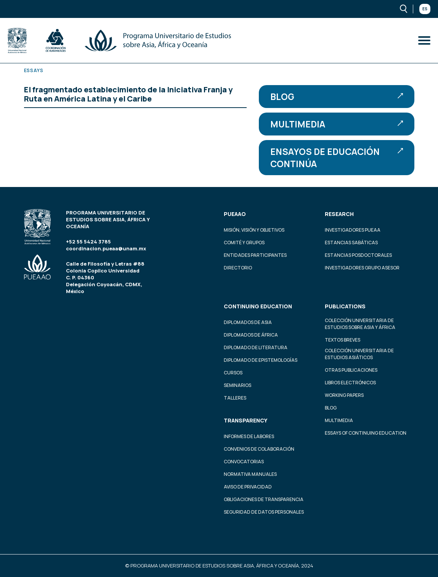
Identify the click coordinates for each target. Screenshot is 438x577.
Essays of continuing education (365, 433)
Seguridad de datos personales (264, 512)
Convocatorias (244, 461)
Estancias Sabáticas (351, 242)
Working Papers (344, 395)
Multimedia (336, 124)
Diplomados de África (251, 335)
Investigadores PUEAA (352, 230)
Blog (336, 96)
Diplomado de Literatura (255, 347)
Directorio (238, 267)
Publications (345, 306)
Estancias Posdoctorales (358, 255)
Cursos (233, 372)
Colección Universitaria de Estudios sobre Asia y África (360, 323)
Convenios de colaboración (259, 449)
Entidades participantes (255, 255)
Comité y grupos (244, 242)
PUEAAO (235, 214)
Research (339, 214)
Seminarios (237, 385)
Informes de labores (249, 436)
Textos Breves (342, 340)
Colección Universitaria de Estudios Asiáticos (359, 354)
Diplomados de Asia (248, 322)
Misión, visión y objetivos (254, 230)
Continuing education (258, 306)
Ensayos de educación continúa (336, 157)
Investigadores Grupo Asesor (362, 267)
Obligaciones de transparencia (263, 499)
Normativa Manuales (250, 474)
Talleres (235, 398)
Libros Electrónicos (350, 382)
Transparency (245, 420)
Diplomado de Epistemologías (260, 360)
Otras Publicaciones (351, 370)
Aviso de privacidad (248, 487)
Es (424, 8)
